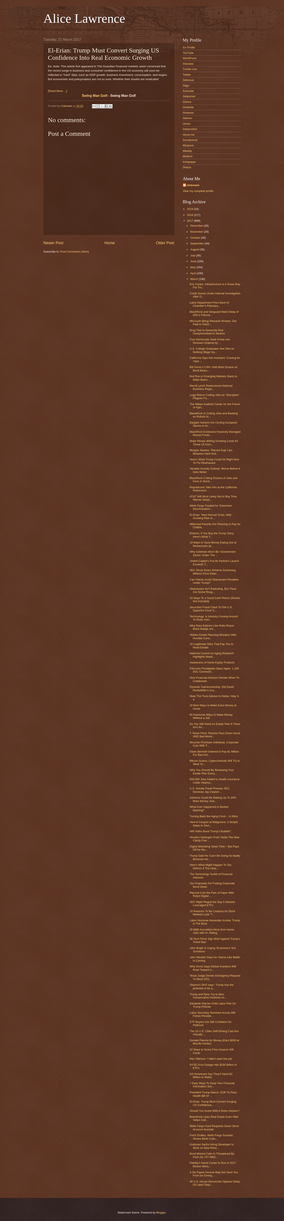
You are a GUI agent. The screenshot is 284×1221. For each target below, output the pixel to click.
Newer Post (53, 243)
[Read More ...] (57, 91)
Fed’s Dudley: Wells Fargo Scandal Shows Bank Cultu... (211, 1137)
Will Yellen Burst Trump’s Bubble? (210, 831)
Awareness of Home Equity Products (212, 662)
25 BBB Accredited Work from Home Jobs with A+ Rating (212, 931)
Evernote (188, 91)
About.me (189, 134)
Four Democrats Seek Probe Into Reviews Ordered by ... (210, 341)
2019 (190, 209)
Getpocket (189, 96)
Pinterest (188, 112)
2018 (190, 215)
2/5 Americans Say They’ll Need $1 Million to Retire (211, 1075)
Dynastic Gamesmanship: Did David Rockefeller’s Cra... (212, 688)
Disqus (187, 167)
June (193, 261)
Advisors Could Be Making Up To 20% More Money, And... (213, 799)
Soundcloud (190, 140)
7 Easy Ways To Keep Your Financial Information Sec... (212, 1085)
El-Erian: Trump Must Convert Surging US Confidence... (213, 1103)
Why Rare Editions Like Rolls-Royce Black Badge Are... (212, 627)
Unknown (193, 185)
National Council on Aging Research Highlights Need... (212, 655)
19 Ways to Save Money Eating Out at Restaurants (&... (213, 544)
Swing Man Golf (94, 95)
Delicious (188, 80)
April (193, 273)
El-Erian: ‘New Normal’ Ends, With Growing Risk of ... (210, 516)
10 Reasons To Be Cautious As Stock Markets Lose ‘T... (212, 913)
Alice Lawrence (84, 18)
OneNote (188, 107)
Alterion (187, 118)
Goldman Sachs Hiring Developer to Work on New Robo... (212, 1146)
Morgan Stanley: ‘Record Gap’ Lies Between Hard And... (211, 452)
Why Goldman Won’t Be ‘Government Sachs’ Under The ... (213, 553)
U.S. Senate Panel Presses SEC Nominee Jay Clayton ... (210, 790)
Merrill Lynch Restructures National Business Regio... (211, 387)
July (193, 255)
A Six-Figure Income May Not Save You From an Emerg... (214, 1174)
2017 (190, 220)
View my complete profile (198, 191)
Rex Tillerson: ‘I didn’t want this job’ (211, 1058)
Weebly (187, 151)
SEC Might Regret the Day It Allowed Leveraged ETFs (212, 903)
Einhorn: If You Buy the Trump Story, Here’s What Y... (212, 535)
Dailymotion (190, 129)
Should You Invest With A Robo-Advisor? (214, 1110)
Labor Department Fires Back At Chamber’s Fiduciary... (209, 304)
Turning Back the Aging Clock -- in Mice (214, 816)
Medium (188, 156)
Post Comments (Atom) (74, 251)
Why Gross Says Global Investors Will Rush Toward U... (213, 968)
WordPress (189, 58)
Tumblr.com (190, 69)
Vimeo (187, 123)
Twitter (187, 74)
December (197, 225)
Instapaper (189, 161)
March (194, 279)
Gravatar (188, 63)
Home (109, 243)
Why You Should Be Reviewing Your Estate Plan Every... (212, 771)
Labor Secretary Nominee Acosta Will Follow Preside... (212, 1014)
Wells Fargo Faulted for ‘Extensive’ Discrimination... (211, 507)
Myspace (188, 145)
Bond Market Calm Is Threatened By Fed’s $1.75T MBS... (212, 1155)
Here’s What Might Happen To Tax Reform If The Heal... (210, 866)
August (195, 249)
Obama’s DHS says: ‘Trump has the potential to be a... (212, 986)
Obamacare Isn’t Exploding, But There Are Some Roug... (213, 590)
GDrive (187, 101)
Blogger (161, 1212)
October (195, 237)
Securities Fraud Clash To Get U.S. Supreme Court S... (211, 609)
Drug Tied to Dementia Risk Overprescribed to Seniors (207, 332)
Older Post (165, 243)
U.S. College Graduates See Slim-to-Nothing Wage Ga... (212, 350)
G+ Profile (189, 47)
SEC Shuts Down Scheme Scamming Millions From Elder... (213, 572)
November (197, 231)
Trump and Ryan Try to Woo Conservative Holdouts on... (208, 996)
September (197, 243)
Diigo (186, 85)
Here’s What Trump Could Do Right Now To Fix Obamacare (214, 461)
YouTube (188, 52)
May (193, 267)
